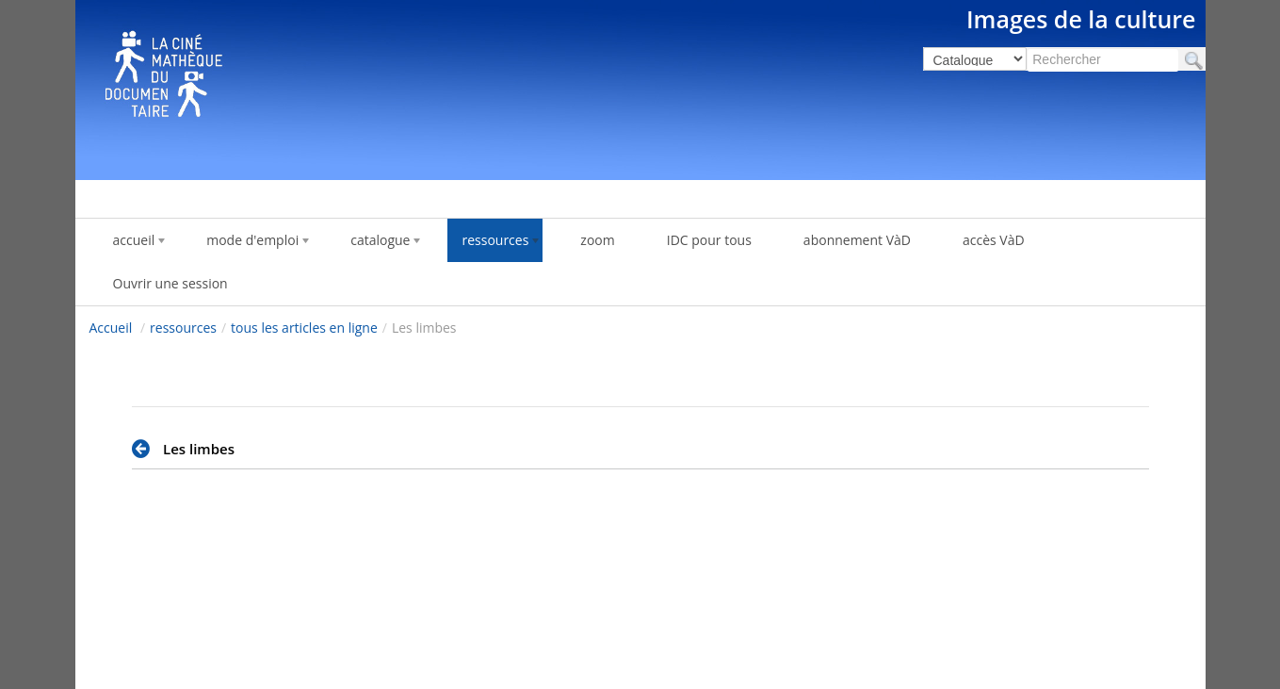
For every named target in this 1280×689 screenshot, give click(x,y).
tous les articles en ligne (304, 327)
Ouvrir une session (170, 283)
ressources (183, 327)
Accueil (111, 327)
